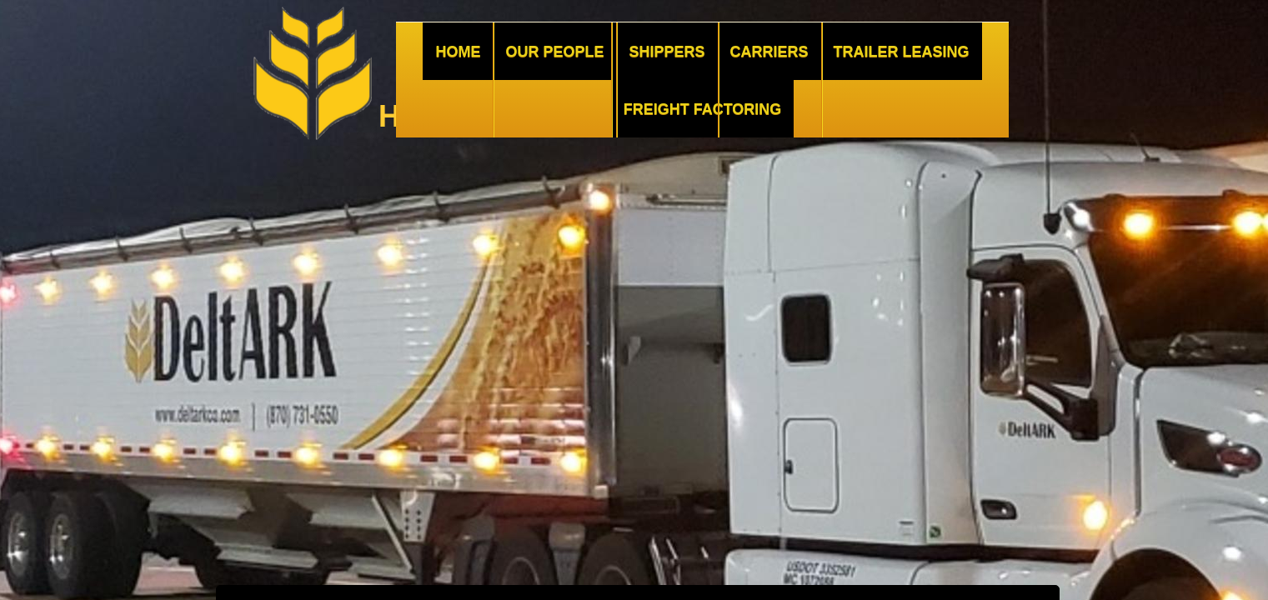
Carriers (769, 51)
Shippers (666, 51)
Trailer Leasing (902, 51)
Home (457, 51)
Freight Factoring (703, 109)
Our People (554, 51)
